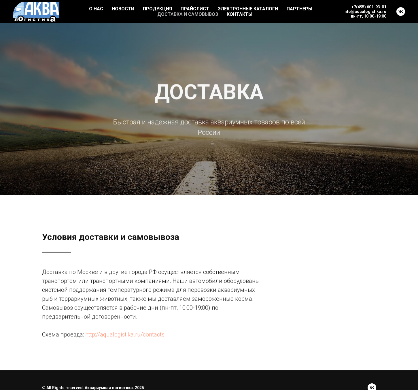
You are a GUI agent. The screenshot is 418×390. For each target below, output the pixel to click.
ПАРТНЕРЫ (299, 9)
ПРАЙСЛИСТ (195, 9)
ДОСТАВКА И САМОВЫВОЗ (187, 14)
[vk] (400, 11)
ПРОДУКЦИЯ (157, 9)
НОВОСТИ (123, 9)
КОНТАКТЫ (239, 14)
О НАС (96, 9)
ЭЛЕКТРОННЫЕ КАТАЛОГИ (248, 9)
